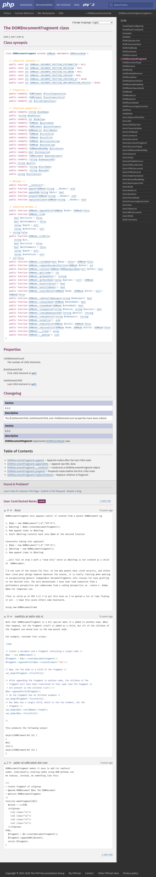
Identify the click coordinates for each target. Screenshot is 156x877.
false (86, 210)
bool (31, 152)
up (5, 510)
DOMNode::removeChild (41, 324)
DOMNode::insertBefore (41, 291)
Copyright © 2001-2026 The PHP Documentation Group (34, 873)
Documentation (44, 4)
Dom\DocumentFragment (134, 143)
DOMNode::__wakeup (39, 335)
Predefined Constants (132, 29)
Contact (89, 873)
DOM (61, 13)
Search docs (118, 5)
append (32, 188)
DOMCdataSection (131, 40)
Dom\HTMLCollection (132, 165)
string (32, 112)
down (11, 510)
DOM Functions (129, 219)
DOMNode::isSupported (41, 309)
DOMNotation (129, 99)
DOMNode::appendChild (41, 210)
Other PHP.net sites (108, 873)
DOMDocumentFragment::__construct (27, 467)
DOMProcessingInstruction (135, 106)
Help (76, 4)
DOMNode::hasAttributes (42, 283)
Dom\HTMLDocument (132, 168)
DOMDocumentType (131, 62)
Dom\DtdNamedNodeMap (134, 150)
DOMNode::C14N (36, 214)
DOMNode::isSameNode (40, 305)
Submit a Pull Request (53, 491)
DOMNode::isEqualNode (41, 302)
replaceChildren (38, 199)
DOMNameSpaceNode (70, 269)
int (27, 64)
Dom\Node (127, 187)
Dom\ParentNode (130, 198)
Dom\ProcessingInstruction (135, 201)
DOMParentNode (78, 53)
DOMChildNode (129, 48)
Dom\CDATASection (131, 124)
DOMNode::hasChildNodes (42, 287)
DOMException (129, 77)
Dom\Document (130, 139)
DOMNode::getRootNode (41, 280)
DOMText (126, 110)
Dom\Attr (126, 121)
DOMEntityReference (132, 73)
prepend (33, 196)
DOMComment (129, 51)
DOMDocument (36, 156)
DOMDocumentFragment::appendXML (27, 463)
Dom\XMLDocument (132, 212)
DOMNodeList (35, 130)
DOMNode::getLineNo (40, 272)
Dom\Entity (127, 157)
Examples (127, 33)
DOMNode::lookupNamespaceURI (45, 313)
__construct (35, 185)
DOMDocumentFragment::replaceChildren (30, 474)
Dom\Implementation (132, 176)
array (18, 225)
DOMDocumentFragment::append (25, 460)
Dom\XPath (127, 216)
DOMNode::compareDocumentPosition (48, 265)
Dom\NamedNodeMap (133, 179)
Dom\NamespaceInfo (132, 183)
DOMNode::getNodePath (41, 276)
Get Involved (63, 4)
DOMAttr (126, 37)
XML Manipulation (46, 13)
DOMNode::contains (39, 269)
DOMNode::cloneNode (40, 261)
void (72, 188)
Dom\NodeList (129, 190)
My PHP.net (75, 873)
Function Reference (24, 13)
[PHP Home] (8, 5)
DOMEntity (127, 70)
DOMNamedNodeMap (39, 148)
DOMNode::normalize (40, 320)
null (36, 225)
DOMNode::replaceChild (41, 327)
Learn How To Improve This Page (21, 491)
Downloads (26, 4)
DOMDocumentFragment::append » (135, 13)
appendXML (34, 192)
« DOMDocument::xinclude (98, 13)
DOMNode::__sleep (38, 331)
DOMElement (36, 93)
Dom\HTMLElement (131, 172)
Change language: (82, 22)
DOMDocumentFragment (134, 59)
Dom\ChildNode (130, 132)
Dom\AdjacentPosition (133, 117)
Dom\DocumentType (132, 146)
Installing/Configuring (132, 26)
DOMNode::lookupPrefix (41, 316)
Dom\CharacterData (132, 128)
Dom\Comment (129, 135)
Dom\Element (129, 154)
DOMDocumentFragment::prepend (26, 471)
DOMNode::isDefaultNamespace (45, 298)
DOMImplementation (132, 81)
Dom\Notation (129, 194)
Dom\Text (127, 205)
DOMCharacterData (131, 44)
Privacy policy (130, 873)
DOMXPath (127, 113)
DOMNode (51, 53)
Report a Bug (74, 491)
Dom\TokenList (129, 208)
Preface (7, 13)
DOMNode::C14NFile (39, 236)
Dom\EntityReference (132, 161)
